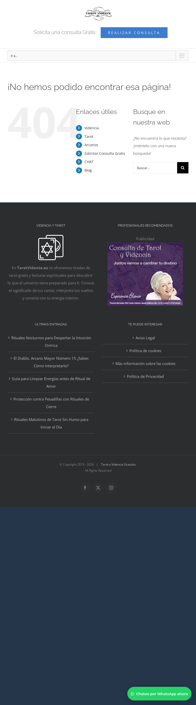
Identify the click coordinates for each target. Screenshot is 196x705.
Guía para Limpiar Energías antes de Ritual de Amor (51, 382)
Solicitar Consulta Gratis (105, 153)
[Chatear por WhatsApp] (159, 693)
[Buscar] (182, 167)
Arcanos (91, 144)
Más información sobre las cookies (145, 363)
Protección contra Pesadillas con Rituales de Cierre (51, 402)
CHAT (89, 161)
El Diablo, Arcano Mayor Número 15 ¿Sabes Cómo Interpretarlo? (51, 362)
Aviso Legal (145, 337)
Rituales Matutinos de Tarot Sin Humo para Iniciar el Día (51, 423)
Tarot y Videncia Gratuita (118, 464)
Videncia (92, 128)
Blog (88, 170)
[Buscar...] (155, 167)
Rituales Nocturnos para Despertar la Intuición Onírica (51, 341)
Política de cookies (145, 350)
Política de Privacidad (145, 376)
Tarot (89, 136)
